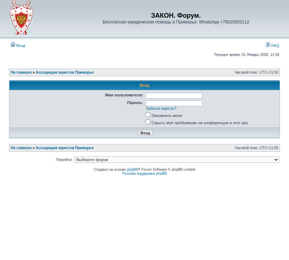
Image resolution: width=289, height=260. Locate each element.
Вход (18, 45)
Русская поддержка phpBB (144, 174)
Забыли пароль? (161, 108)
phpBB (132, 170)
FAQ (272, 45)
